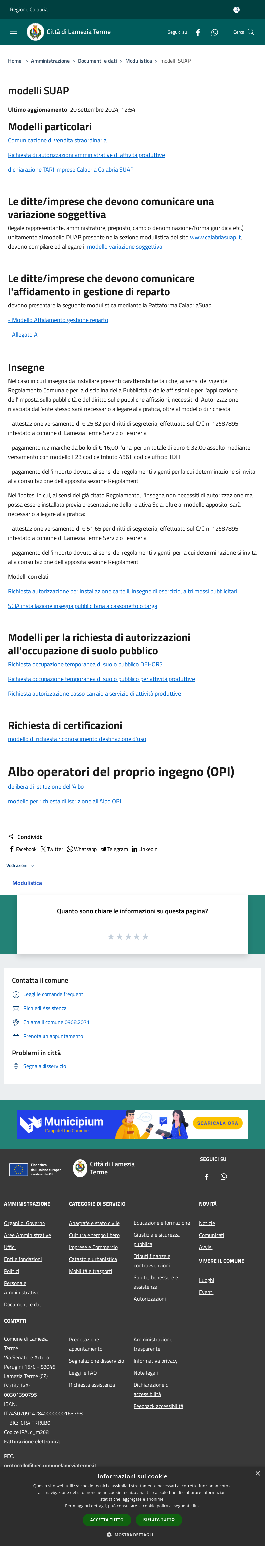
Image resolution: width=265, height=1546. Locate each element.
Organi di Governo (24, 1223)
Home (14, 61)
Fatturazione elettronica (32, 1441)
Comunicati (211, 1235)
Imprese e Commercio (93, 1247)
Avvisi (206, 1247)
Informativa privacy (156, 1361)
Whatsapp (81, 849)
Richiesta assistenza (92, 1385)
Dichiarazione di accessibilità (152, 1389)
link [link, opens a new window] (196, 1506)
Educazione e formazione (162, 1223)
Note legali (146, 1373)
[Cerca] (251, 32)
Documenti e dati (97, 61)
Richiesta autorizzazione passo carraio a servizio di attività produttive (94, 693)
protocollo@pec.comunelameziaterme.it (50, 1465)
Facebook (22, 849)
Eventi (206, 1292)
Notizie (207, 1223)
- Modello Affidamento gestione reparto (58, 319)
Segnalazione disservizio (96, 1361)
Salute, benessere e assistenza (156, 1282)
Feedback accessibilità (158, 1406)
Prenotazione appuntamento (85, 1344)
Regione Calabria (29, 9)
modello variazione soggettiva (124, 246)
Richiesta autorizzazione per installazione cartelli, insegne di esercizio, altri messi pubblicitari (122, 591)
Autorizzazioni (150, 1299)
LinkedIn (144, 849)
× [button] (257, 1473)
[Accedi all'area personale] (236, 10)
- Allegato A (23, 334)
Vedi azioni (21, 866)
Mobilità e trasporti (90, 1271)
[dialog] (132, 1506)
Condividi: (25, 837)
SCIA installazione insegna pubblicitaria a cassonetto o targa (82, 605)
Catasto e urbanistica (93, 1259)
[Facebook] (195, 31)
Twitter (51, 849)
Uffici (10, 1247)
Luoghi (206, 1280)
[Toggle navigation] (13, 31)
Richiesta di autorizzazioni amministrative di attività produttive (86, 154)
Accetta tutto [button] (107, 1520)
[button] (132, 1534)
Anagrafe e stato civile (94, 1223)
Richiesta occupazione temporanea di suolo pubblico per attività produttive (101, 678)
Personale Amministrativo (21, 1287)
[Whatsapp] (212, 31)
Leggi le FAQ (83, 1373)
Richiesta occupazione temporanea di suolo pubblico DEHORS (85, 664)
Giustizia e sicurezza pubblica (157, 1239)
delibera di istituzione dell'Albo (46, 786)
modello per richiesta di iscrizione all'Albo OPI (64, 801)
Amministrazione (50, 61)
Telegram (113, 849)
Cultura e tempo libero (94, 1235)
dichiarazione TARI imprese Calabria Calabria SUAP (71, 169)
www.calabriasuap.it (215, 237)
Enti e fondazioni (23, 1259)
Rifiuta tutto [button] (159, 1519)
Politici (11, 1271)
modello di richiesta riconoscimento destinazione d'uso (77, 738)
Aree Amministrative (27, 1235)
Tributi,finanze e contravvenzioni (152, 1260)
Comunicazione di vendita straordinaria (57, 140)
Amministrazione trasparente (153, 1344)
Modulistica (138, 61)
